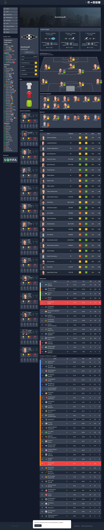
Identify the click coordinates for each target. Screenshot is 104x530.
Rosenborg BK (30, 117)
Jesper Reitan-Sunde (29, 241)
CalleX (7, 74)
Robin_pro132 (51, 473)
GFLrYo (49, 433)
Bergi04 (7, 71)
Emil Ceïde (30, 132)
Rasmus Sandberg (51, 137)
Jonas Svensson (30, 223)
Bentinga (8, 129)
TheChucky (8, 114)
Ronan (7, 145)
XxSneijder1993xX (52, 416)
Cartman (50, 403)
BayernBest (8, 128)
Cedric (7, 76)
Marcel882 (8, 100)
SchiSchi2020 (8, 51)
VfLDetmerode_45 (10, 118)
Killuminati (8, 97)
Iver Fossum (29, 187)
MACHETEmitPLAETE (52, 325)
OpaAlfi (7, 142)
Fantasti (9, 54)
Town (10, 23)
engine (7, 87)
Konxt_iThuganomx (52, 437)
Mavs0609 (8, 102)
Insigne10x (8, 94)
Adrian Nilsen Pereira (29, 295)
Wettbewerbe (10, 17)
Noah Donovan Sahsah (53, 245)
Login (6, 12)
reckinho (50, 394)
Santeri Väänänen (30, 205)
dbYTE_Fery (8, 81)
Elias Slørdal (50, 234)
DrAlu (7, 47)
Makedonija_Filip (9, 59)
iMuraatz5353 (9, 139)
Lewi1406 (8, 98)
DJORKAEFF (50, 334)
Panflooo (8, 144)
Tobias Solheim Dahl (52, 191)
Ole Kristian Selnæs (29, 151)
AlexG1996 (8, 126)
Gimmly (7, 49)
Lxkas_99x (50, 424)
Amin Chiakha (50, 251)
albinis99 (8, 68)
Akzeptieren (38, 525)
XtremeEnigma (51, 321)
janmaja (7, 95)
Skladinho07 (50, 407)
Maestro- (50, 442)
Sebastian (8, 108)
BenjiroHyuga (51, 398)
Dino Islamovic (30, 277)
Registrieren (8, 14)
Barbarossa (50, 451)
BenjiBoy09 (8, 70)
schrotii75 (8, 105)
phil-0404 (50, 486)
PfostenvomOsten (52, 389)
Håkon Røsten (50, 175)
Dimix (8, 82)
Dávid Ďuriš (29, 114)
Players (6, 32)
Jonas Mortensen (51, 153)
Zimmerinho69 (9, 62)
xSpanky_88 (8, 148)
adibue (7, 125)
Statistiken (10, 20)
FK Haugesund (75, 43)
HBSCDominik (9, 92)
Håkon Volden (29, 348)
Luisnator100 (51, 428)
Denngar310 (50, 468)
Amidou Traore (30, 331)
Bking (7, 131)
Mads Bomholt (50, 224)
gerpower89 (8, 136)
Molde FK (55, 43)
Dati (7, 79)
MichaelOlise (75, 45)
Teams (6, 29)
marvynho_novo (51, 290)
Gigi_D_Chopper (9, 90)
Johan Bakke (50, 213)
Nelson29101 (10, 141)
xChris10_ (8, 119)
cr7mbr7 (8, 78)
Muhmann (8, 103)
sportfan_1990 (51, 385)
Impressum (77, 526)
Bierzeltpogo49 (9, 73)
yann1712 (50, 412)
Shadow (7, 147)
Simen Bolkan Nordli (29, 169)
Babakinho (8, 46)
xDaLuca (8, 121)
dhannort (8, 134)
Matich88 (50, 482)
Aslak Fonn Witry (51, 159)
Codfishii (8, 133)
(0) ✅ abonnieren (29, 52)
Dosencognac (9, 86)
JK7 (48, 504)
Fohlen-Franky (9, 89)
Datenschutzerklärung (86, 526)
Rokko (49, 294)
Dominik (7, 84)
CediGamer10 (51, 371)
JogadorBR (50, 352)
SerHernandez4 (9, 110)
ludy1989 (50, 376)
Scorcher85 (9, 106)
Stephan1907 (9, 113)
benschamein (51, 500)
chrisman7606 (51, 516)
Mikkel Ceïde (29, 313)
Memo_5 (49, 339)
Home (6, 9)
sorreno (7, 111)
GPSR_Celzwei (9, 137)
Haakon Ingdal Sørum (52, 148)
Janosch (7, 56)
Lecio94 (7, 57)
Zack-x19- (9, 61)
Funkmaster (50, 343)
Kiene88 (49, 299)
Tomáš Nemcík (29, 259)
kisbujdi (49, 495)
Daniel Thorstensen (52, 256)
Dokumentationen (10, 26)
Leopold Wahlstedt (52, 143)
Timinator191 (9, 116)
